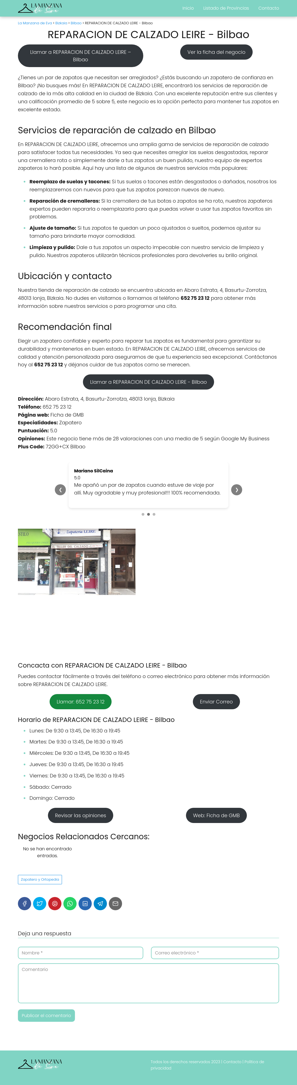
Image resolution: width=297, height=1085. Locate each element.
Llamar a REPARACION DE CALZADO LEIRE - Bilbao (148, 382)
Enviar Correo (216, 701)
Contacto (268, 8)
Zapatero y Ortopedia (40, 879)
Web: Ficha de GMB (216, 815)
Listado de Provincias (226, 8)
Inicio (188, 8)
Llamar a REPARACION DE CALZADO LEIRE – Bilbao (80, 56)
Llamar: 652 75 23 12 (81, 701)
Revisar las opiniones (80, 815)
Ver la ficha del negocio (216, 52)
